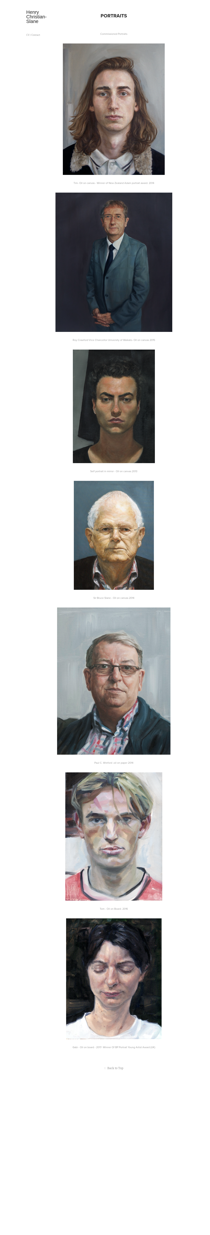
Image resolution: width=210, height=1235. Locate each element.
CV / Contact (33, 34)
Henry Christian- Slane (37, 17)
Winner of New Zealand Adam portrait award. (122, 183)
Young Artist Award (138, 1047)
